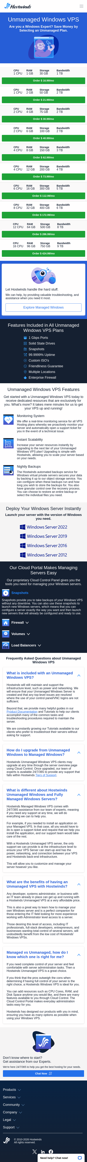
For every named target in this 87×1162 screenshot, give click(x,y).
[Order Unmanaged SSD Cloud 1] (43, 80)
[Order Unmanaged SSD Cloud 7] (43, 196)
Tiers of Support (45, 775)
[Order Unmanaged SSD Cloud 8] (43, 215)
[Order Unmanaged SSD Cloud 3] (43, 119)
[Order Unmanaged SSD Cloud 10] (43, 253)
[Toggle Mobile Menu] (81, 6)
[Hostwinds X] (35, 1152)
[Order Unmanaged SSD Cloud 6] (43, 176)
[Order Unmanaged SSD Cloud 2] (43, 100)
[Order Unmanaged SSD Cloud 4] (43, 138)
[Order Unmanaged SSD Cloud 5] (43, 157)
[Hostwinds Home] (6, 1141)
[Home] (18, 6)
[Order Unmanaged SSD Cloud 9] (43, 234)
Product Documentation (22, 711)
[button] (61, 1156)
